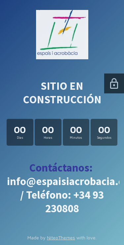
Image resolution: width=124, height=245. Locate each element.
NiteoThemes (61, 237)
